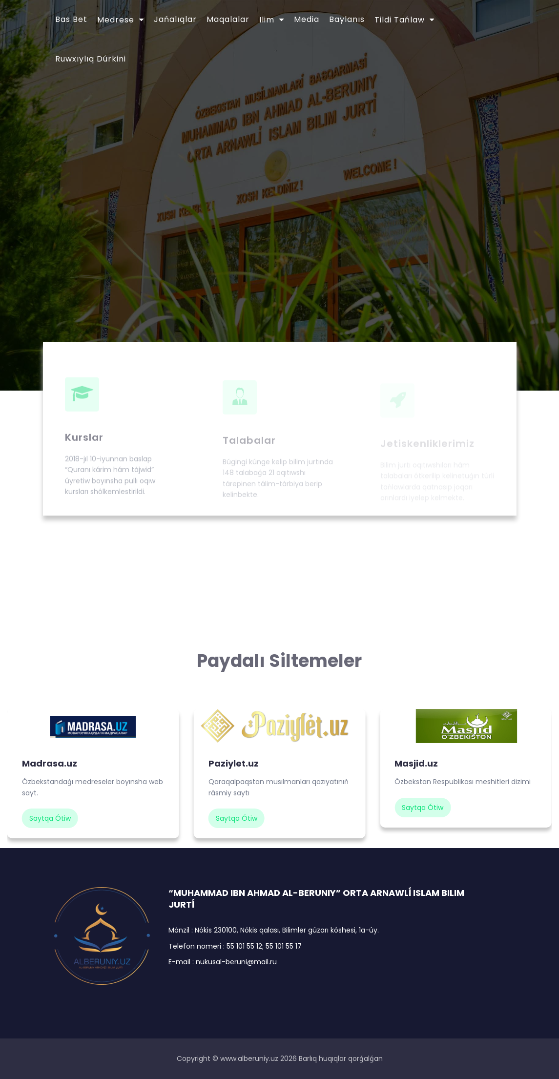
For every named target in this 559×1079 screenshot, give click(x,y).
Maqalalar (228, 19)
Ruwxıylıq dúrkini (90, 58)
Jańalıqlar (175, 19)
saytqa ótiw (50, 818)
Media (306, 19)
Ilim (266, 19)
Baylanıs (347, 19)
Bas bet (71, 19)
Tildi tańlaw (399, 19)
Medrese (115, 19)
